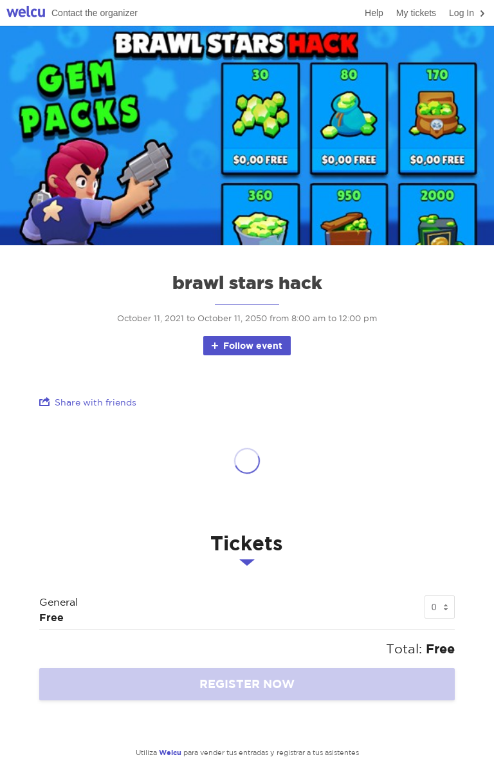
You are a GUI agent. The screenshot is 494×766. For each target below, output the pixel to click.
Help (374, 13)
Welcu (25, 13)
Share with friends (87, 402)
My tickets (416, 13)
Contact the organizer (94, 13)
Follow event (246, 345)
